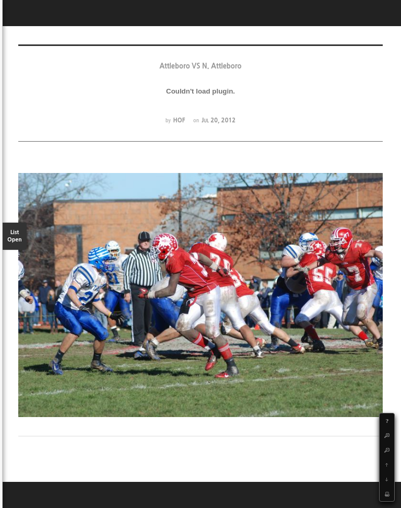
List (14, 236)
